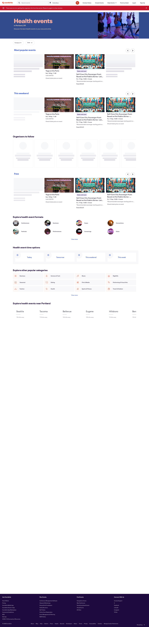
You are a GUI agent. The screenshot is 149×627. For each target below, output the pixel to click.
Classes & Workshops (45, 603)
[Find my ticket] (124, 3)
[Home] (7, 2)
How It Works (5, 600)
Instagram (116, 610)
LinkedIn (116, 607)
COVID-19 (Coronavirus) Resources (11, 619)
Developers (69, 623)
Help (41, 623)
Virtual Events (80, 607)
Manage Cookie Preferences (111, 623)
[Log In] (134, 3)
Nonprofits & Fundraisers (46, 605)
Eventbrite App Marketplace (9, 610)
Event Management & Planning (47, 614)
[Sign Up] (142, 3)
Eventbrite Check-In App (8, 607)
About (32, 623)
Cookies (100, 623)
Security (62, 623)
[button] (112, 3)
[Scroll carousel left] (128, 174)
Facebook (116, 605)
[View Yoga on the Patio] (59, 61)
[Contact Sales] (87, 3)
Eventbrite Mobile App (8, 605)
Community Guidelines (8, 612)
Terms (80, 623)
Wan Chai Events (81, 603)
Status (75, 623)
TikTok (115, 612)
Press (51, 623)
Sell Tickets (42, 610)
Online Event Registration (46, 612)
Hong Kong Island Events (83, 605)
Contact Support (118, 600)
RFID (3, 614)
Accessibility (92, 623)
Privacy (86, 623)
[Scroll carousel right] (133, 50)
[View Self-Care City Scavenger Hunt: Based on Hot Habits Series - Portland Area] (120, 104)
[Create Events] (99, 3)
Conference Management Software (48, 600)
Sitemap (4, 616)
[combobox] (63, 3)
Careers (46, 623)
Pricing (4, 603)
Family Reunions (44, 607)
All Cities (79, 610)
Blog (37, 623)
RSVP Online (43, 616)
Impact (56, 623)
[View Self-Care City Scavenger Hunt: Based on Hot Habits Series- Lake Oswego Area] (90, 61)
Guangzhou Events (81, 600)
